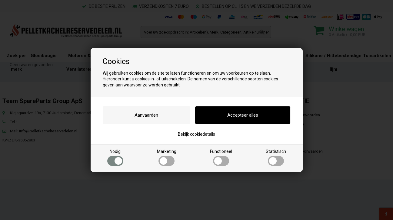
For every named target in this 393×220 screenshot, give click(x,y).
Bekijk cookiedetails (196, 134)
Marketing (166, 157)
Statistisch (276, 157)
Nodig (115, 157)
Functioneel (221, 157)
